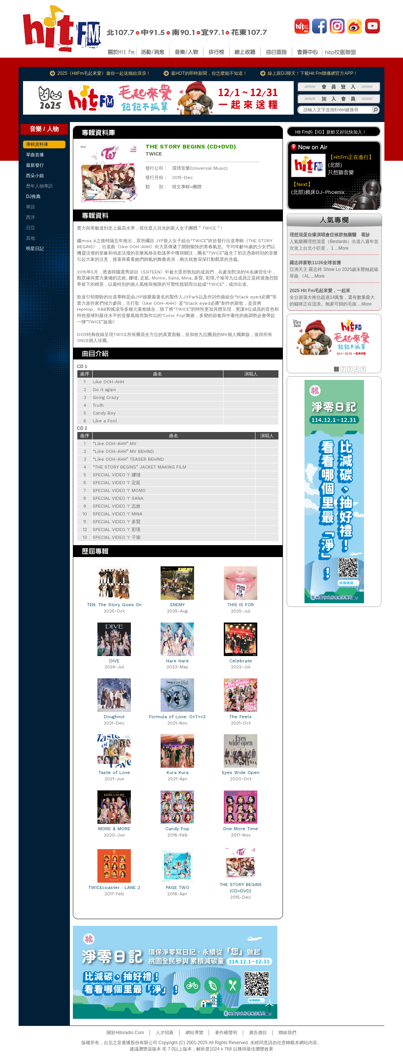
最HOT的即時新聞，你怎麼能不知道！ (209, 73)
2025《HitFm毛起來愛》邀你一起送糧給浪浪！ (104, 73)
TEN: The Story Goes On (114, 604)
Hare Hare (177, 660)
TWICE (153, 154)
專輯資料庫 (37, 144)
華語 (30, 206)
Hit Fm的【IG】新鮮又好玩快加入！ (331, 132)
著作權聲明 (226, 1032)
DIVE (114, 660)
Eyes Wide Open (240, 772)
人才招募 (165, 1032)
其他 (30, 238)
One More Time (240, 828)
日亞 (30, 227)
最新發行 (35, 165)
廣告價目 (258, 1032)
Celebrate (240, 660)
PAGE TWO (177, 887)
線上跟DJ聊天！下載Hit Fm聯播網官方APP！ (313, 73)
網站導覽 (194, 1032)
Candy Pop (177, 828)
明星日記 (35, 248)
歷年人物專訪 (39, 186)
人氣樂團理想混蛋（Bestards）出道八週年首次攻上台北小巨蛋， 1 (334, 241)
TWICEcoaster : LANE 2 (114, 887)
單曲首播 (35, 154)
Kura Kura (177, 772)
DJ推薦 (33, 196)
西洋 (30, 217)
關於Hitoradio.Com (125, 1032)
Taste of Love (114, 772)
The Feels (240, 716)
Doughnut (114, 716)
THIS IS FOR (241, 604)
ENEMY (177, 604)
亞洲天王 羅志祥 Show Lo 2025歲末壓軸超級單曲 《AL (334, 269)
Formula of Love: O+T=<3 (177, 716)
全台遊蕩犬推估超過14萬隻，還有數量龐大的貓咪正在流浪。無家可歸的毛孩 (332, 297)
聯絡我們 (287, 1032)
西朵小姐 (35, 175)
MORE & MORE (114, 828)
